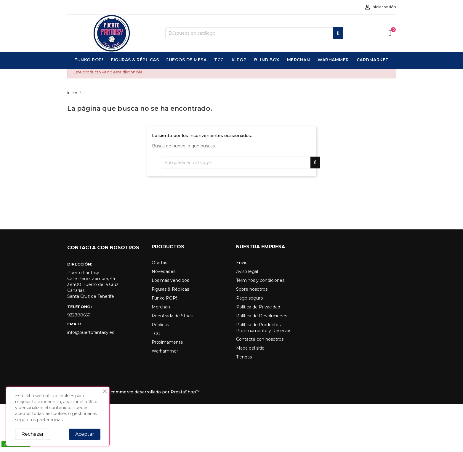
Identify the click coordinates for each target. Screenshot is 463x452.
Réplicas (160, 324)
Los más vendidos (170, 280)
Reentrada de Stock (172, 316)
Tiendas (244, 357)
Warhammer (165, 351)
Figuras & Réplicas (170, 289)
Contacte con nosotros (259, 339)
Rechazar (32, 434)
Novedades (163, 271)
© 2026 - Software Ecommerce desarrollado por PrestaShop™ (133, 392)
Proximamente (167, 342)
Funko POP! (164, 298)
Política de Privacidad (258, 307)
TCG (156, 333)
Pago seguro (249, 298)
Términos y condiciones (260, 280)
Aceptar (84, 434)
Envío (242, 262)
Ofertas (159, 262)
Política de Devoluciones (261, 316)
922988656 (78, 315)
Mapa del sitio (250, 348)
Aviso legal (247, 271)
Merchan (161, 307)
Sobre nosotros (251, 289)
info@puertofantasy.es (90, 332)
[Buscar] (254, 33)
